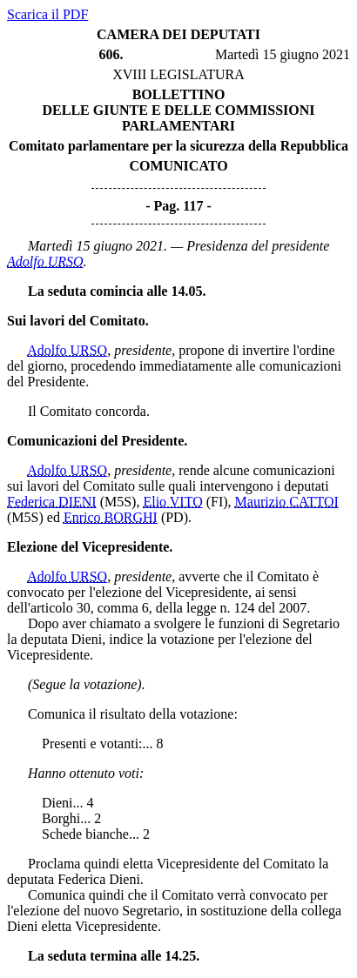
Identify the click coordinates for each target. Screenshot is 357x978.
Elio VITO (172, 501)
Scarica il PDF (47, 14)
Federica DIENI (52, 501)
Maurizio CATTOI (287, 501)
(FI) (217, 501)
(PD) (174, 517)
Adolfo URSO (45, 261)
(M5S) (118, 501)
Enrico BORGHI (111, 517)
